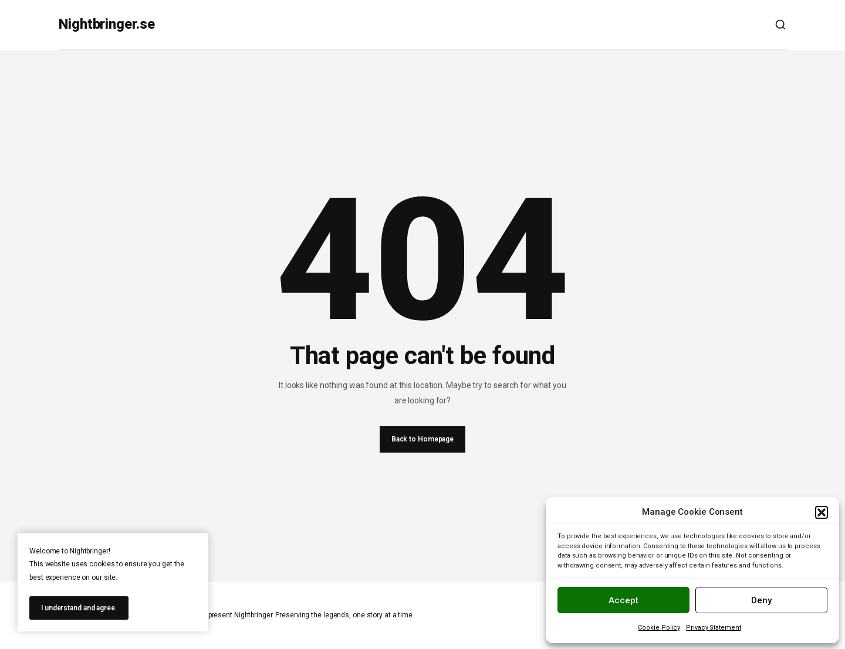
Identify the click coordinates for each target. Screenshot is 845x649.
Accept (623, 600)
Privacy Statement (713, 627)
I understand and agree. (79, 608)
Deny (761, 600)
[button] (821, 512)
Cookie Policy (659, 627)
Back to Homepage (422, 439)
